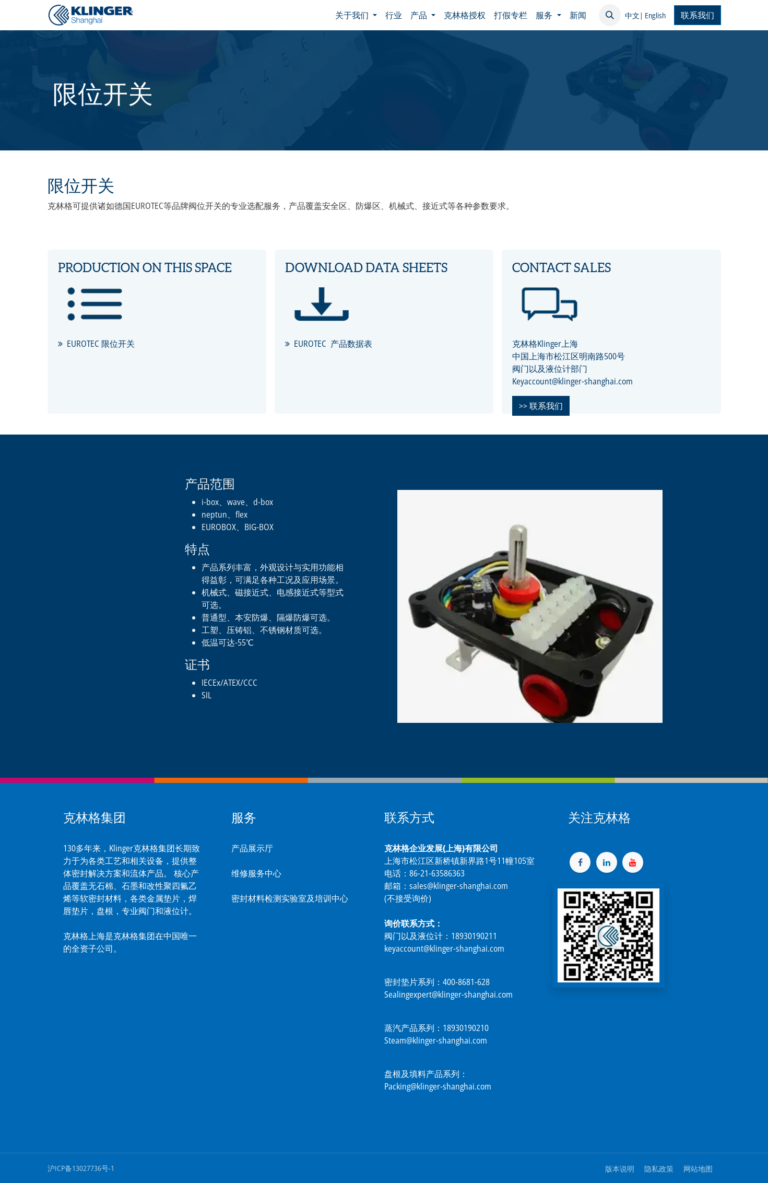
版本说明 (619, 1169)
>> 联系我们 (541, 406)
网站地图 (698, 1169)
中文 (632, 15)
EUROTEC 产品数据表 (333, 343)
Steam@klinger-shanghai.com (435, 1040)
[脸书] (580, 862)
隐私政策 (659, 1169)
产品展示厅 (252, 848)
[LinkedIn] (606, 862)
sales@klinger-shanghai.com (458, 886)
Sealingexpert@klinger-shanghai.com (448, 994)
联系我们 (697, 15)
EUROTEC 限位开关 (101, 343)
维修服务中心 (256, 873)
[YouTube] (632, 862)
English (655, 15)
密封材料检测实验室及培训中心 (289, 898)
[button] (610, 15)
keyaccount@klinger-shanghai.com (444, 948)
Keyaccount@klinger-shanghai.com (572, 381)
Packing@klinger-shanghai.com (437, 1086)
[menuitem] (356, 15)
